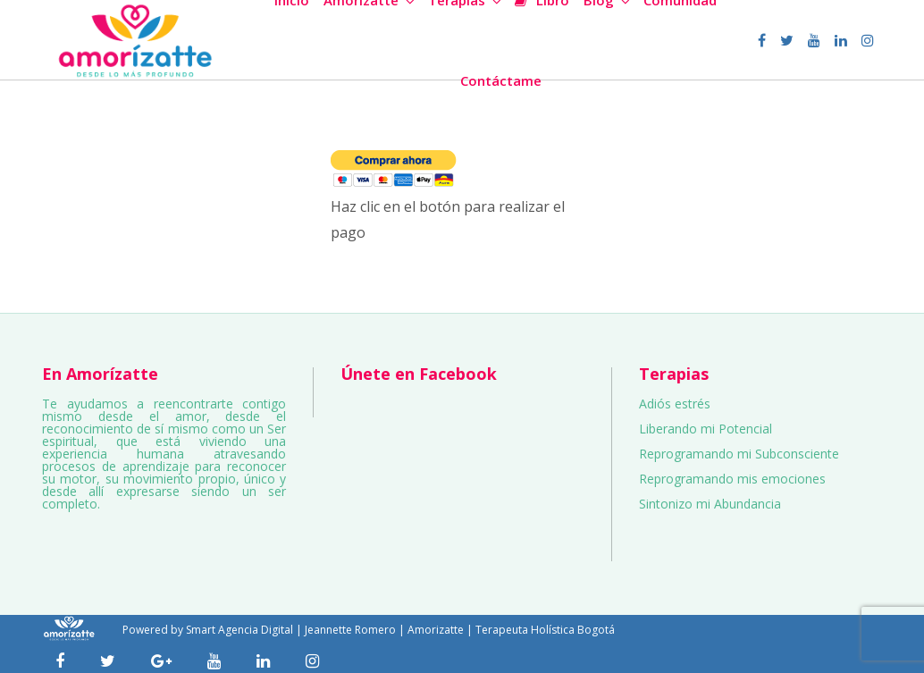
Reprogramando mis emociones (732, 478)
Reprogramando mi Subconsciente (739, 453)
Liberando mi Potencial (705, 428)
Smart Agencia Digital (239, 629)
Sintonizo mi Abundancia (710, 503)
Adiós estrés (674, 403)
